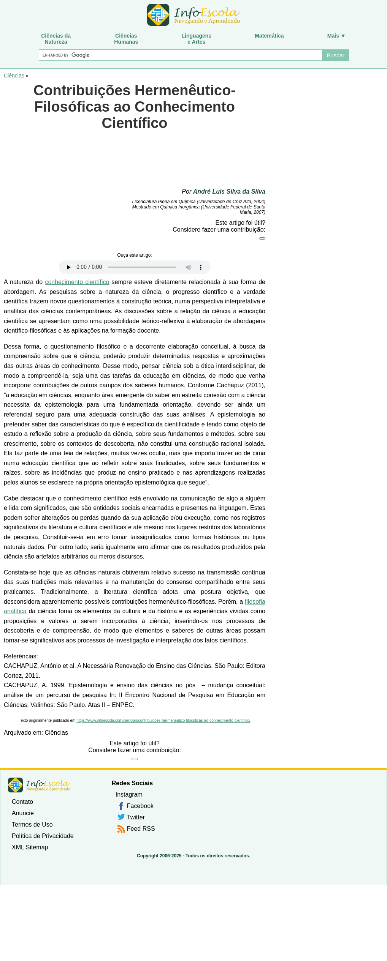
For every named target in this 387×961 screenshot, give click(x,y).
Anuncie (23, 813)
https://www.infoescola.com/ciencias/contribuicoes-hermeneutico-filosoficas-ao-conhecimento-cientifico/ (163, 720)
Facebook (140, 806)
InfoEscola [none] (39, 785)
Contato (22, 801)
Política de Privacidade (43, 836)
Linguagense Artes (197, 39)
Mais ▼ (336, 36)
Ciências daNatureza (56, 39)
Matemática (269, 36)
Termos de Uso (32, 824)
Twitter (136, 817)
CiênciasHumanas (126, 39)
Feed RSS (141, 828)
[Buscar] (180, 55)
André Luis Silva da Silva (229, 191)
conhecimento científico (77, 282)
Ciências (14, 76)
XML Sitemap (30, 847)
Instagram (129, 794)
